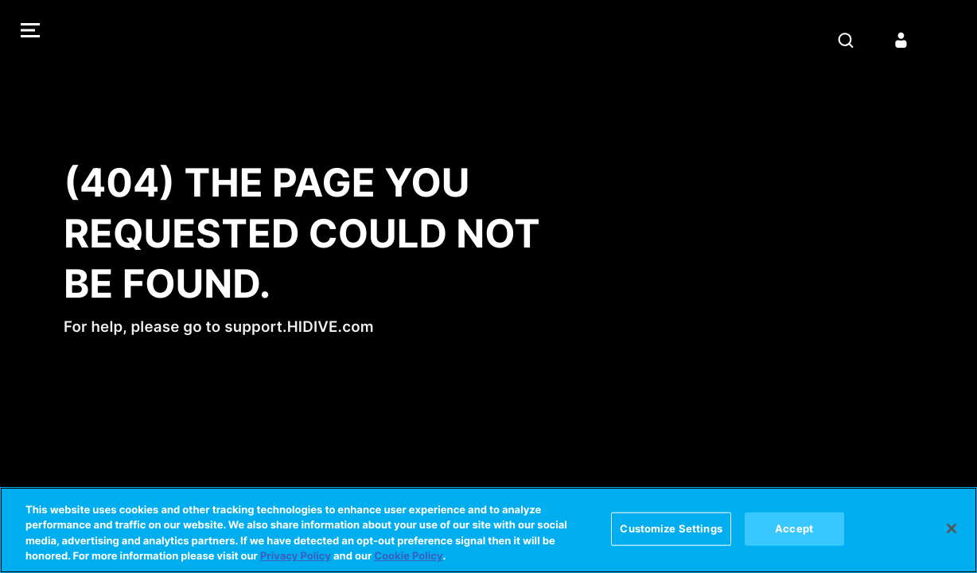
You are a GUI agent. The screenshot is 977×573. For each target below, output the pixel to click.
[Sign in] (901, 40)
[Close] (951, 528)
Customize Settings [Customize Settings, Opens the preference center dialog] (671, 528)
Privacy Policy (295, 556)
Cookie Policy (408, 556)
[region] (488, 530)
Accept (794, 528)
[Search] (846, 40)
